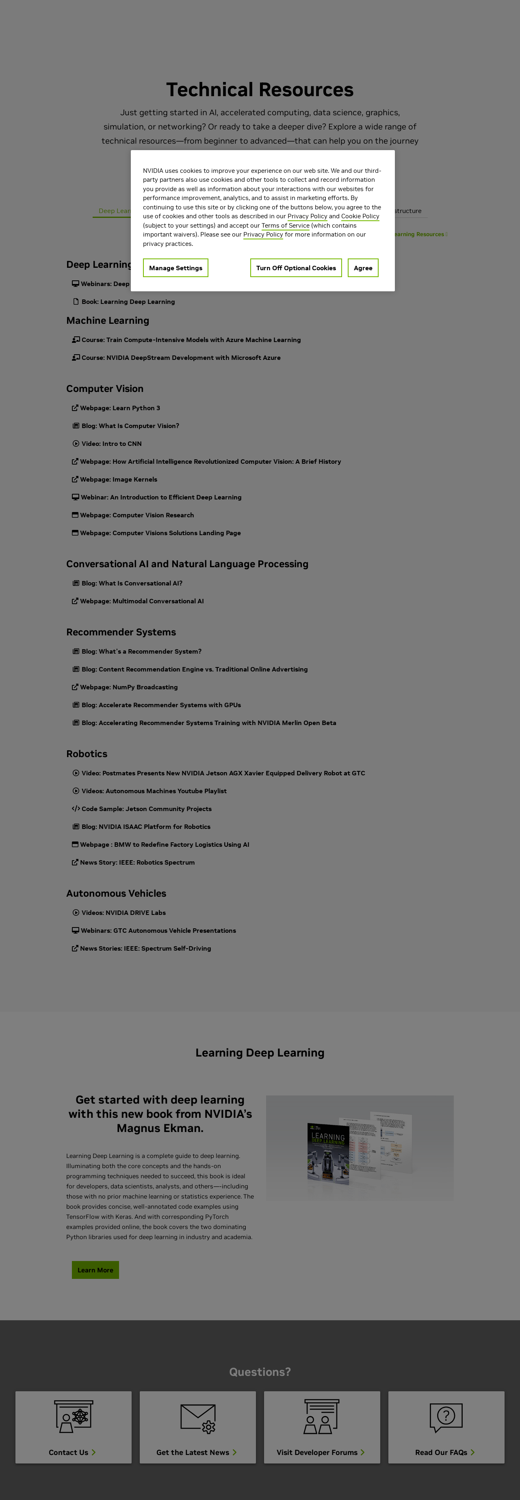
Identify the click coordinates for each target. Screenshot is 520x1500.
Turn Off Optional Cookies (296, 268)
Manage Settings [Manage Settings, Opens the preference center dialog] (175, 268)
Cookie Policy (360, 216)
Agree (363, 268)
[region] (263, 221)
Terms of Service (286, 225)
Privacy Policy (307, 216)
